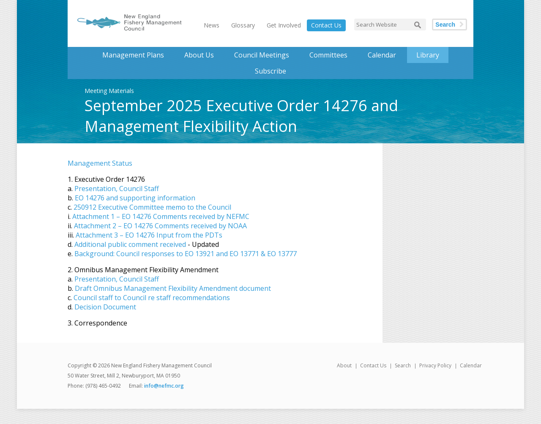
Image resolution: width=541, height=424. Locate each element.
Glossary (243, 25)
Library (427, 55)
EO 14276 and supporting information (135, 197)
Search (445, 24)
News (211, 25)
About (344, 365)
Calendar (382, 55)
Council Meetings (261, 55)
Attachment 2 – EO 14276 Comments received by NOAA (160, 225)
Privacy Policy (435, 365)
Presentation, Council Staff (116, 188)
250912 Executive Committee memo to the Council (152, 207)
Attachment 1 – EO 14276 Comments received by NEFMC (160, 216)
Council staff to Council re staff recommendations (152, 297)
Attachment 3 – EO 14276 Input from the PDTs (149, 235)
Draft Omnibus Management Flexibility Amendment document (173, 288)
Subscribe (270, 71)
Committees (328, 55)
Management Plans (133, 55)
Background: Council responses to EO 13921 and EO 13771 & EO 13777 (185, 253)
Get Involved (284, 25)
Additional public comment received (130, 244)
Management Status (100, 163)
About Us (199, 55)
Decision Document (105, 307)
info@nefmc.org (164, 385)
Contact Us (326, 25)
